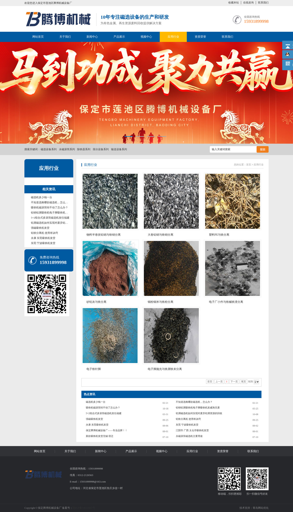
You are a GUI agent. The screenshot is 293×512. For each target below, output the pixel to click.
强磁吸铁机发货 (40, 227)
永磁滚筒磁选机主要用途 (189, 436)
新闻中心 (92, 36)
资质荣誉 (200, 36)
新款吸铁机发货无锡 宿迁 (99, 436)
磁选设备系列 (49, 149)
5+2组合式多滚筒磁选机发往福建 (50, 217)
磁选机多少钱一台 (41, 197)
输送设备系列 (119, 149)
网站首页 (38, 36)
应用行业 (173, 36)
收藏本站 (233, 2)
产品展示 (119, 36)
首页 (248, 164)
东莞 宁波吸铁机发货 (43, 243)
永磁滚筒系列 (67, 149)
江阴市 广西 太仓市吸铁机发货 (192, 430)
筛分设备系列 (101, 149)
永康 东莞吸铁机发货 (43, 238)
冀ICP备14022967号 (84, 507)
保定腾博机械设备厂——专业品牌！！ (106, 430)
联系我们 (263, 2)
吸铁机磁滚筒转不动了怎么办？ (49, 207)
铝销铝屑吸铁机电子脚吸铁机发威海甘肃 (55, 212)
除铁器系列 (83, 149)
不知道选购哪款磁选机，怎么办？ (51, 202)
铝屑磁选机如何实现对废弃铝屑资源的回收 (56, 222)
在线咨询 (248, 2)
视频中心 (146, 36)
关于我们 (65, 36)
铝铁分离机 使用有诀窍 (44, 232)
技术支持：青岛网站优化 (254, 507)
